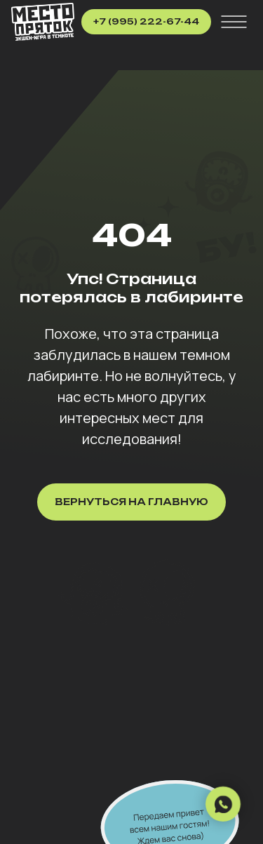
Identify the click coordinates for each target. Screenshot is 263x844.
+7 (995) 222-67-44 (146, 21)
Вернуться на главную (131, 501)
